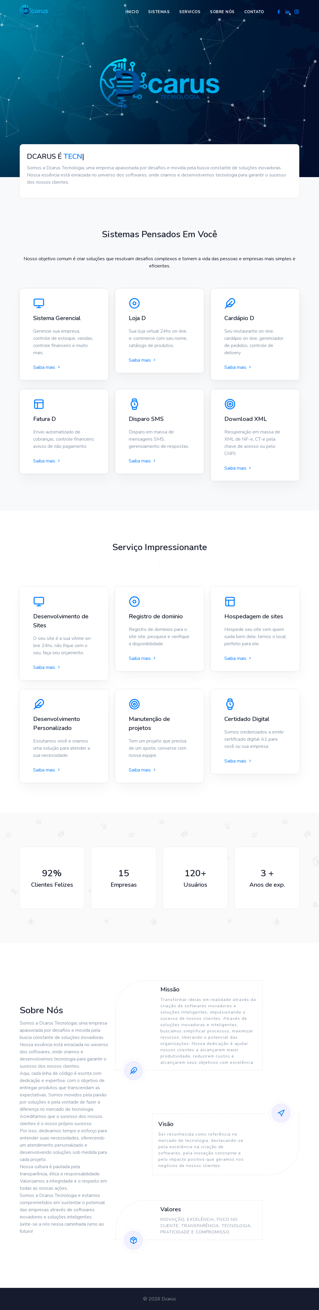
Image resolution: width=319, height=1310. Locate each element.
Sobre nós (222, 12)
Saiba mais (47, 367)
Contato (254, 12)
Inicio (132, 12)
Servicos (189, 12)
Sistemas (159, 12)
